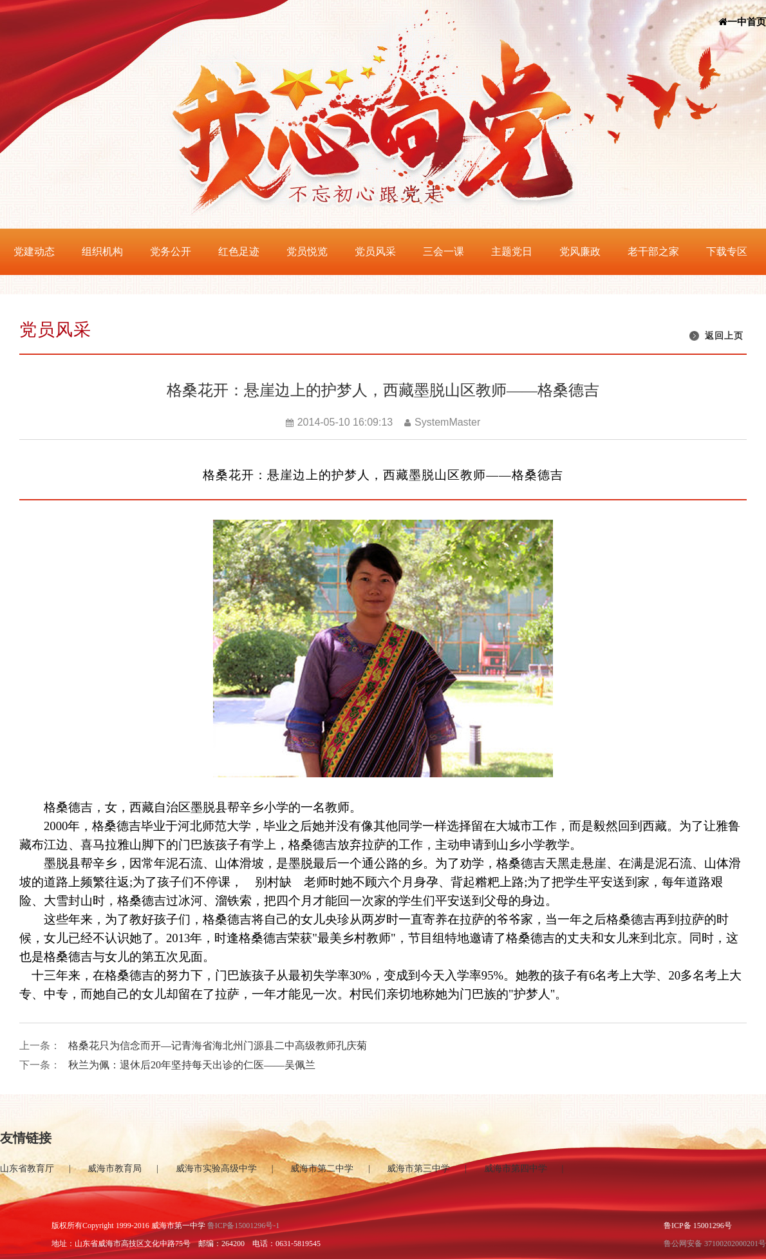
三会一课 (443, 251)
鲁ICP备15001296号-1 (243, 1225)
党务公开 (170, 251)
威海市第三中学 (418, 1168)
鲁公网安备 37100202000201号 (715, 1243)
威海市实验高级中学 (216, 1168)
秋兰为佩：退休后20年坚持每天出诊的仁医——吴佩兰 (191, 1064)
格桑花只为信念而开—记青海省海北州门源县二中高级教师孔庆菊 (217, 1045)
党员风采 (375, 251)
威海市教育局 (115, 1168)
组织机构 (102, 251)
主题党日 (511, 251)
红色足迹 (238, 251)
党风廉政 (580, 251)
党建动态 (34, 251)
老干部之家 (653, 251)
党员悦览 (307, 251)
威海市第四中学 (515, 1168)
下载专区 (726, 251)
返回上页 (724, 336)
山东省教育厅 (27, 1168)
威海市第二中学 (321, 1168)
